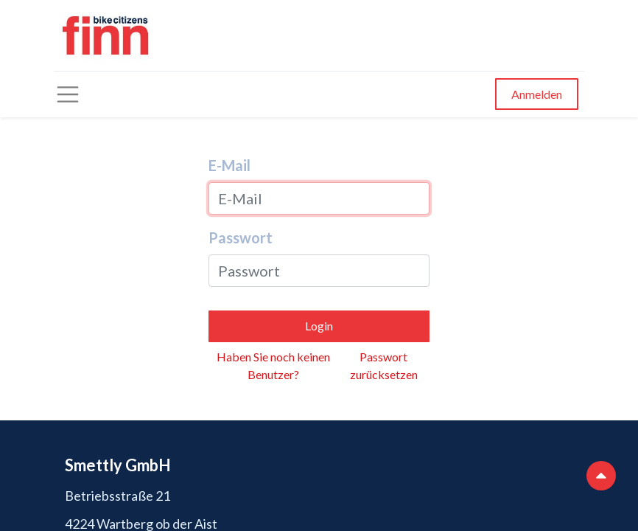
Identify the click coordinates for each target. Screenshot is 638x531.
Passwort (240, 237)
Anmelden (536, 94)
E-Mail (229, 165)
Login (319, 326)
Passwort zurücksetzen (384, 365)
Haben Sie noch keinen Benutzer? (273, 365)
